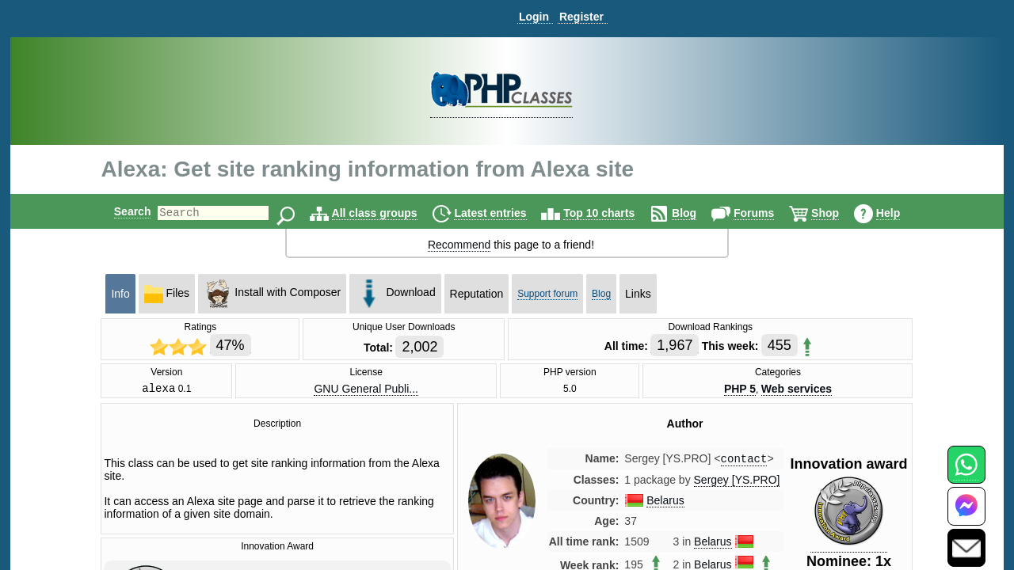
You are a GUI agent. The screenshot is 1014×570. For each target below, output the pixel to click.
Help (901, 213)
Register (581, 16)
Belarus (665, 504)
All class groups (388, 213)
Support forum (547, 293)
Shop (838, 213)
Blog (697, 213)
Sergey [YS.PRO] (737, 483)
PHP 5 (740, 389)
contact (744, 461)
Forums (767, 213)
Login (534, 16)
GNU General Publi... (366, 389)
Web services (796, 389)
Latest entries (503, 213)
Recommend (459, 244)
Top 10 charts (612, 213)
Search (119, 211)
